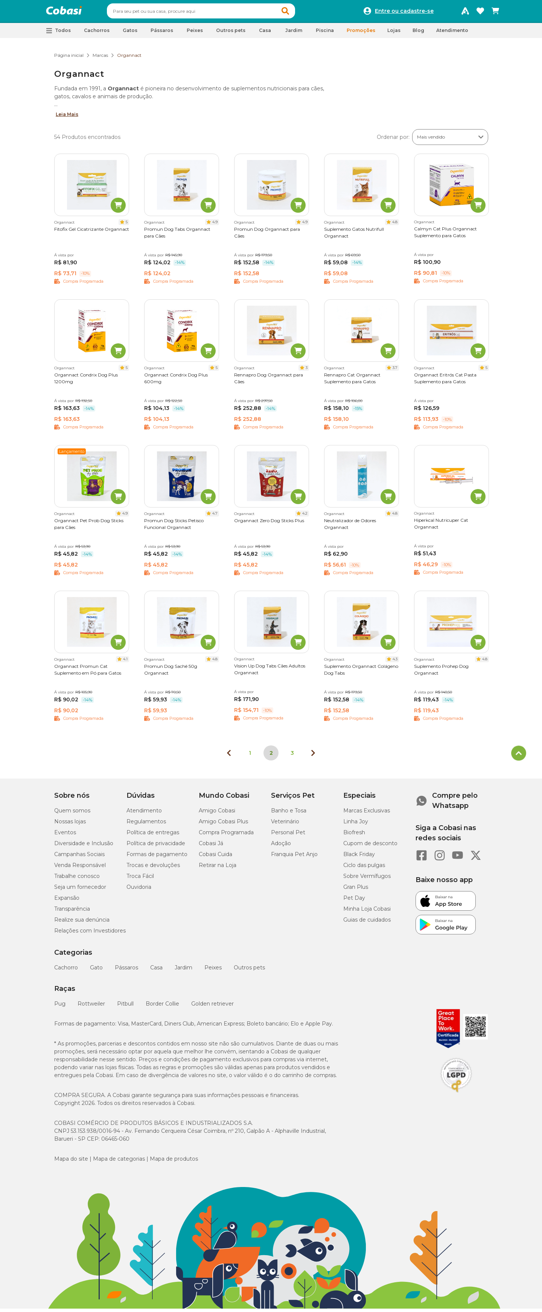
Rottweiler (91, 1007)
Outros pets (249, 971)
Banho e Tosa (288, 814)
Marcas (100, 58)
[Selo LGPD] (456, 1096)
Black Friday (359, 857)
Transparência (72, 912)
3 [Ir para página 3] (292, 756)
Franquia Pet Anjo (294, 857)
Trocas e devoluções (153, 868)
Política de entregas (152, 835)
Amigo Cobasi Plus (223, 824)
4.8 (394, 225)
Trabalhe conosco (77, 879)
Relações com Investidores (90, 934)
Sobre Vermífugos (367, 879)
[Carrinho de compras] (495, 12)
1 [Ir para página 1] (250, 756)
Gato (96, 971)
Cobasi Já (211, 846)
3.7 (395, 371)
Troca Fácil (140, 879)
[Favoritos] (480, 12)
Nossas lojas (70, 824)
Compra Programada (226, 835)
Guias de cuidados (367, 923)
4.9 (215, 225)
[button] (299, 12)
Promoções (361, 34)
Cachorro (66, 971)
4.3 (395, 662)
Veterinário (285, 824)
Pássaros (126, 971)
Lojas (393, 34)
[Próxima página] (313, 756)
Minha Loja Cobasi (367, 912)
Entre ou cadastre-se (404, 12)
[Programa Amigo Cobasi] (465, 12)
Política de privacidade (155, 846)
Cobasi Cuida (215, 857)
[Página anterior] (228, 756)
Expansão (66, 901)
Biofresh (354, 835)
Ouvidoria (138, 890)
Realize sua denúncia (82, 923)
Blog (418, 34)
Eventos (65, 835)
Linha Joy (355, 824)
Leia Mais (67, 117)
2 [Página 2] (271, 756)
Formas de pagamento (156, 857)
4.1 (125, 662)
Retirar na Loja (217, 868)
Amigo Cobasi (217, 814)
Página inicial (69, 58)
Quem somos (72, 814)
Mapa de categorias (119, 1162)
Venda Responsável (80, 868)
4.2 (305, 516)
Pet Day (354, 901)
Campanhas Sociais (79, 857)
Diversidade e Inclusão (83, 846)
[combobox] (215, 12)
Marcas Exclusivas (366, 814)
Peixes (213, 971)
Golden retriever (212, 1007)
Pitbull (125, 1007)
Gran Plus (355, 890)
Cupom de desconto (370, 846)
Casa (156, 971)
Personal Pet (288, 835)
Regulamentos (146, 824)
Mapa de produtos (174, 1162)
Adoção (281, 846)
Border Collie (162, 1007)
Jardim (183, 971)
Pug (59, 1007)
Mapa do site (71, 1162)
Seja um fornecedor (80, 890)
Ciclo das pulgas (364, 868)
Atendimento (452, 34)
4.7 (215, 516)
